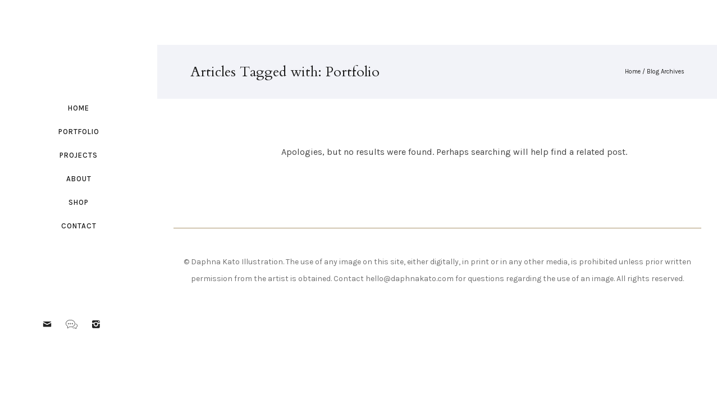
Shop (78, 202)
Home (78, 108)
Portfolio (78, 131)
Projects (79, 155)
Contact (79, 226)
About (79, 179)
